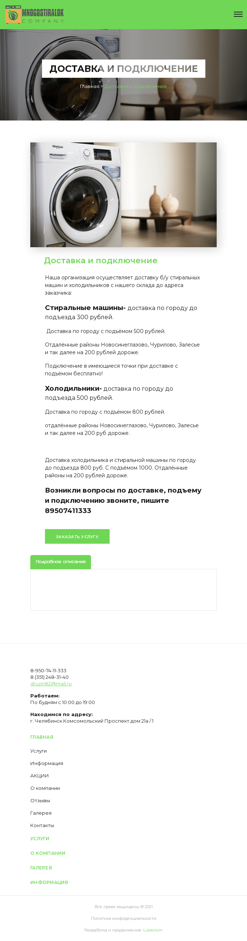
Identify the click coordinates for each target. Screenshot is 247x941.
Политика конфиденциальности (123, 918)
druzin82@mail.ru (51, 683)
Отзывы (40, 800)
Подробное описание (61, 562)
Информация (46, 763)
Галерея (41, 813)
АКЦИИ (39, 776)
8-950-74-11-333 (48, 670)
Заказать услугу (77, 536)
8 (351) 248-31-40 (49, 677)
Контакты (42, 825)
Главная (41, 737)
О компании (45, 788)
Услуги (38, 751)
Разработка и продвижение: (123, 930)
